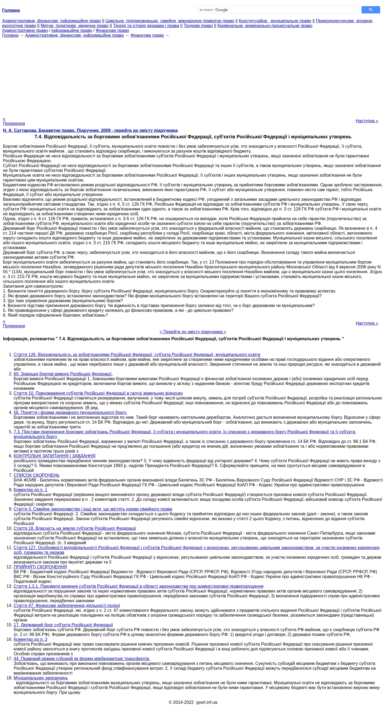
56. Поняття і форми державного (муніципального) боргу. (70, 412)
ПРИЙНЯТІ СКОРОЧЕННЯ (40, 567)
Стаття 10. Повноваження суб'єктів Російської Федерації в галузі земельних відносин (98, 393)
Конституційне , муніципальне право (275, 20)
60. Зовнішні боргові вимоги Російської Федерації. (63, 374)
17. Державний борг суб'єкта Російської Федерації (63, 625)
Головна (10, 35)
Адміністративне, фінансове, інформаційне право (51, 20)
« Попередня (14, 121)
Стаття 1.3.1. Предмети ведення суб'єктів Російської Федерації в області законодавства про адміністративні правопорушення (138, 586)
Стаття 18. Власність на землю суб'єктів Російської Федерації (75, 528)
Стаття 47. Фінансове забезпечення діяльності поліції (67, 605)
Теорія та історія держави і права (146, 25)
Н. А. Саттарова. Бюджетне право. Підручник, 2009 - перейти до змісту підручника (90, 130)
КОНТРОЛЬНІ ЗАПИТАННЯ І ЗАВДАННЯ (54, 456)
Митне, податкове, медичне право (75, 25)
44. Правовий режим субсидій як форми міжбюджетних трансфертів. (82, 658)
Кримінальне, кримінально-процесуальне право (264, 25)
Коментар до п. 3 (30, 639)
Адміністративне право (25, 30)
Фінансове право (112, 30)
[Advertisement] (193, 75)
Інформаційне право (71, 30)
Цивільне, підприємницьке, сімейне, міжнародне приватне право (170, 20)
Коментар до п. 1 (30, 489)
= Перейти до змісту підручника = (193, 332)
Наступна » (367, 121)
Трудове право (198, 25)
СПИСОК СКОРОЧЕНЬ (37, 475)
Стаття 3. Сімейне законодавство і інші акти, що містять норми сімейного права (93, 509)
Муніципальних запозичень (41, 678)
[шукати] (276, 10)
